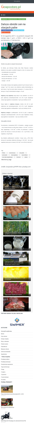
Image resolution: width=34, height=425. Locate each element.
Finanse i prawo (4, 344)
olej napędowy (14, 155)
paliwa (26, 157)
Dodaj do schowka (5, 32)
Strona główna (17, 1)
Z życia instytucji (4, 377)
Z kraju (2, 369)
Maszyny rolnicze (5, 349)
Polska (3, 152)
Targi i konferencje (5, 366)
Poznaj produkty (6, 382)
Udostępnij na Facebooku (6, 30)
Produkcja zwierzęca (5, 361)
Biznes (2, 333)
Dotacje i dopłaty (5, 338)
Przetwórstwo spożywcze (7, 364)
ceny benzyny (12, 152)
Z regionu (3, 372)
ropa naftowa (24, 155)
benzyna (18, 157)
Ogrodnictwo (4, 354)
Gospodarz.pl (4, 346)
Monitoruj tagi (6, 159)
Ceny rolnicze (4, 336)
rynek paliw (4, 155)
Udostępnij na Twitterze (18, 30)
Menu (3, 15)
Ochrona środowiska (5, 351)
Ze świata (3, 379)
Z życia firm (3, 374)
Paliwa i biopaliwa (6, 356)
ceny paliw (21, 152)
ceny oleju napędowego (7, 157)
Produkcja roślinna (5, 359)
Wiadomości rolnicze (13, 19)
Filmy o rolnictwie (5, 341)
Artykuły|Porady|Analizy (6, 331)
